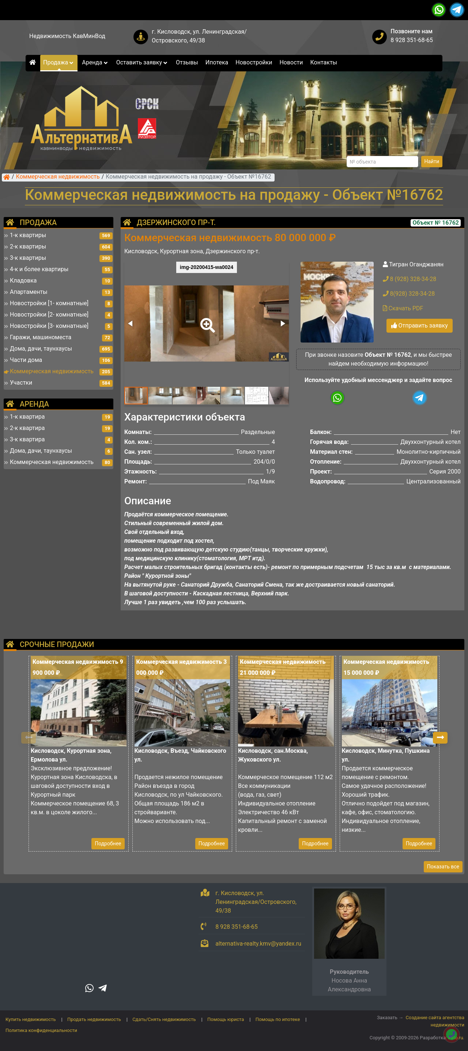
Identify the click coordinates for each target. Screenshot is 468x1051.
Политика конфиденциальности (41, 1030)
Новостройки (253, 62)
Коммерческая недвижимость (58, 177)
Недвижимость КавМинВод (67, 36)
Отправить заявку (419, 325)
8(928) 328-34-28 (409, 293)
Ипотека (217, 62)
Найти (431, 161)
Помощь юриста (225, 1019)
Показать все (443, 866)
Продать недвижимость (94, 1019)
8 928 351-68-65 (411, 40)
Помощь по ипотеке (278, 1019)
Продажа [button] (59, 62)
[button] (206, 320)
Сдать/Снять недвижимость (164, 1019)
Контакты (323, 62)
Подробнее (108, 843)
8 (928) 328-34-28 (410, 279)
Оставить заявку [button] (142, 62)
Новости (291, 62)
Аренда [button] (95, 62)
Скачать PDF (403, 308)
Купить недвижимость (30, 1019)
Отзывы (187, 62)
